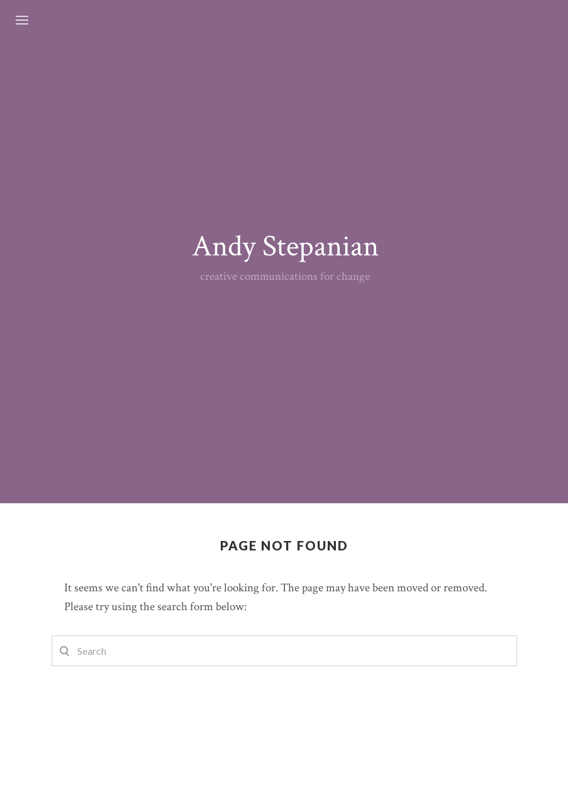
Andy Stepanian (285, 246)
